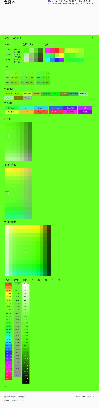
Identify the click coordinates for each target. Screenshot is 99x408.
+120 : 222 (9, 349)
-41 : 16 (26, 368)
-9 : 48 (26, 342)
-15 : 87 (8, 300)
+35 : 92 (26, 290)
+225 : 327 (9, 372)
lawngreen (9, 93)
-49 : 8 (26, 375)
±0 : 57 (26, 323)
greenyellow (27, 93)
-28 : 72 (17, 313)
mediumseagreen (74, 93)
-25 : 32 (26, 355)
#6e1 (32, 77)
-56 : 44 (17, 339)
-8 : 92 (17, 297)
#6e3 (22, 77)
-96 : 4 (17, 372)
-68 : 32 (17, 349)
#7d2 (12, 82)
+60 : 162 (8, 336)
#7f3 (7, 73)
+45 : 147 (8, 332)
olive (18, 98)
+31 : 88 (26, 293)
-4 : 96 (17, 293)
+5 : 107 (8, 319)
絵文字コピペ (18, 400)
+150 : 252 (9, 355)
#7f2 (12, 73)
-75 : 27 (8, 287)
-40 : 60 (17, 323)
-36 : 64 (17, 319)
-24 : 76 (17, 310)
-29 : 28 (26, 358)
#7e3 (7, 77)
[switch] (49, 1)
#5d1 (47, 82)
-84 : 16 (17, 362)
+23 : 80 (26, 300)
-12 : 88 (17, 300)
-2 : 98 (17, 287)
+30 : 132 (8, 329)
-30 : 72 (8, 297)
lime (55, 93)
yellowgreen (36, 93)
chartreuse (18, 93)
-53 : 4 (26, 378)
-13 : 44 (26, 345)
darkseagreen (27, 98)
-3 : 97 (17, 290)
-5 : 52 (26, 336)
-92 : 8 (17, 368)
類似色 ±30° (11, 108)
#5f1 (47, 73)
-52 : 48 (17, 336)
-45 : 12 (26, 372)
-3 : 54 (26, 332)
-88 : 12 (17, 365)
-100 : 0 (17, 375)
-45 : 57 (8, 293)
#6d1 (32, 82)
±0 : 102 (8, 313)
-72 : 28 (17, 352)
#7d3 (7, 82)
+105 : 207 (9, 345)
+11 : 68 (26, 310)
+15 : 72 (26, 306)
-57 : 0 (26, 381)
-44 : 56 (17, 326)
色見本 (7, 400)
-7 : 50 (26, 339)
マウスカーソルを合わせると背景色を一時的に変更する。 (71, 1)
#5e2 (42, 77)
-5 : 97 (8, 306)
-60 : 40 (17, 342)
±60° (26, 108)
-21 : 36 (26, 352)
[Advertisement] (50, 20)
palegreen (9, 98)
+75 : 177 (8, 339)
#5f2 (43, 73)
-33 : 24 (26, 362)
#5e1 (47, 77)
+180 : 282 (9, 362)
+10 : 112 (8, 323)
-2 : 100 (8, 310)
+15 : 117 (8, 326)
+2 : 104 (8, 316)
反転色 (85, 112)
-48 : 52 (17, 329)
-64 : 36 (17, 345)
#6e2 (27, 77)
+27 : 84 (26, 297)
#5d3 (38, 82)
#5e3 (38, 77)
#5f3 (38, 73)
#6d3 (22, 82)
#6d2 (27, 82)
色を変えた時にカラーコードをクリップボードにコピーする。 (73, 3)
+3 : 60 (26, 316)
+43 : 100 (26, 284)
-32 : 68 (17, 316)
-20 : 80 (17, 306)
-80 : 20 (17, 358)
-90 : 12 (8, 284)
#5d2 (42, 82)
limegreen (46, 93)
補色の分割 (70, 108)
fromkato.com (10, 397)
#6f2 (27, 73)
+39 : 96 (26, 287)
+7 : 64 (26, 313)
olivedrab (64, 93)
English (21, 397)
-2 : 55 (26, 329)
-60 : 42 (8, 290)
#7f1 (16, 73)
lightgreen (83, 93)
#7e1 (16, 77)
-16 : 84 (17, 303)
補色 (85, 108)
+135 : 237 (9, 352)
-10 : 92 (8, 303)
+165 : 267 (9, 358)
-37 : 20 (26, 365)
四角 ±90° (41, 108)
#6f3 (23, 73)
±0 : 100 (17, 284)
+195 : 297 (9, 365)
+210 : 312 (9, 368)
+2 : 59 (26, 319)
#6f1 (32, 73)
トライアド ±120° (56, 108)
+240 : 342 (9, 375)
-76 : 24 (17, 355)
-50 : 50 (17, 332)
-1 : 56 (26, 326)
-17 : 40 (26, 349)
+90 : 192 (8, 342)
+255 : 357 (9, 378)
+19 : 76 (26, 303)
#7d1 (16, 82)
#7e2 (12, 77)
